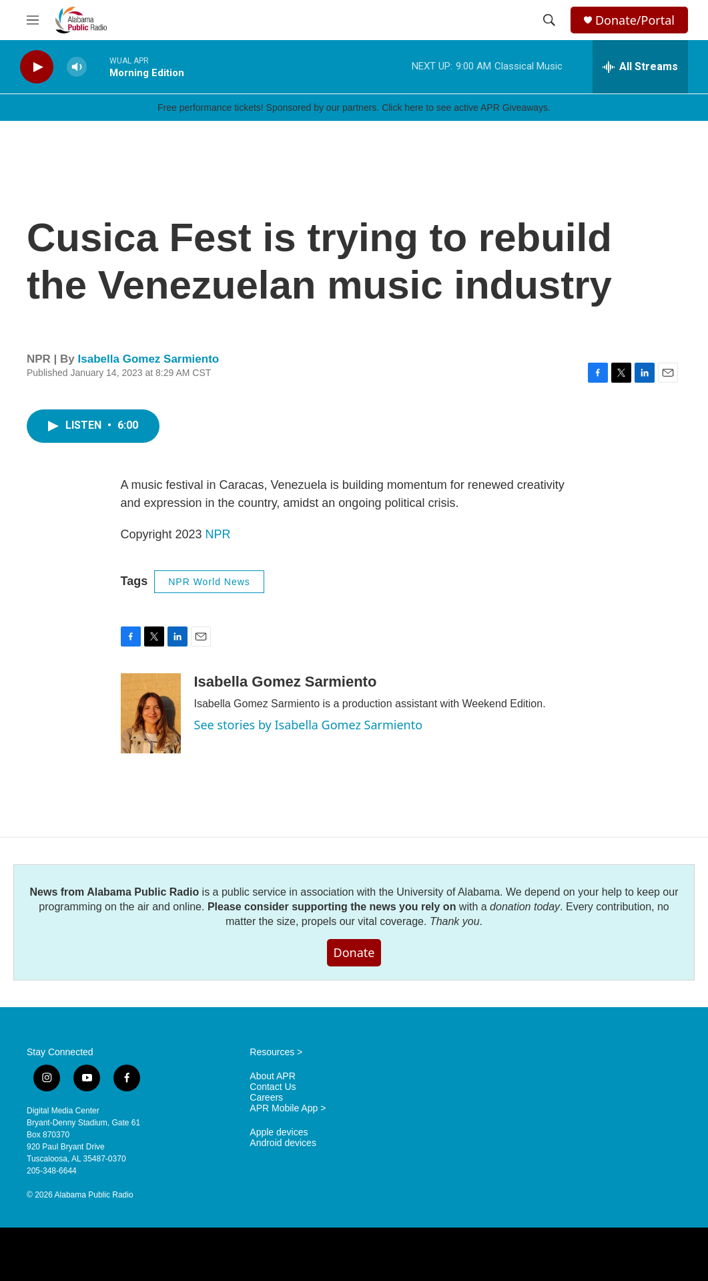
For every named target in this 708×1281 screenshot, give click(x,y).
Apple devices (279, 1132)
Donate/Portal (635, 20)
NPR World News (209, 581)
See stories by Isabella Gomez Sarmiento (308, 725)
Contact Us (273, 1087)
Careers (266, 1098)
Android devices (283, 1143)
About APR (273, 1076)
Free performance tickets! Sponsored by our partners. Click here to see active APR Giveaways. (354, 107)
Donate (354, 952)
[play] (36, 67)
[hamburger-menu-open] (32, 20)
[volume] (76, 67)
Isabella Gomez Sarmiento (149, 359)
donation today (525, 906)
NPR (218, 534)
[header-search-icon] (549, 20)
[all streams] (640, 67)
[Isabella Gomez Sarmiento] (151, 713)
